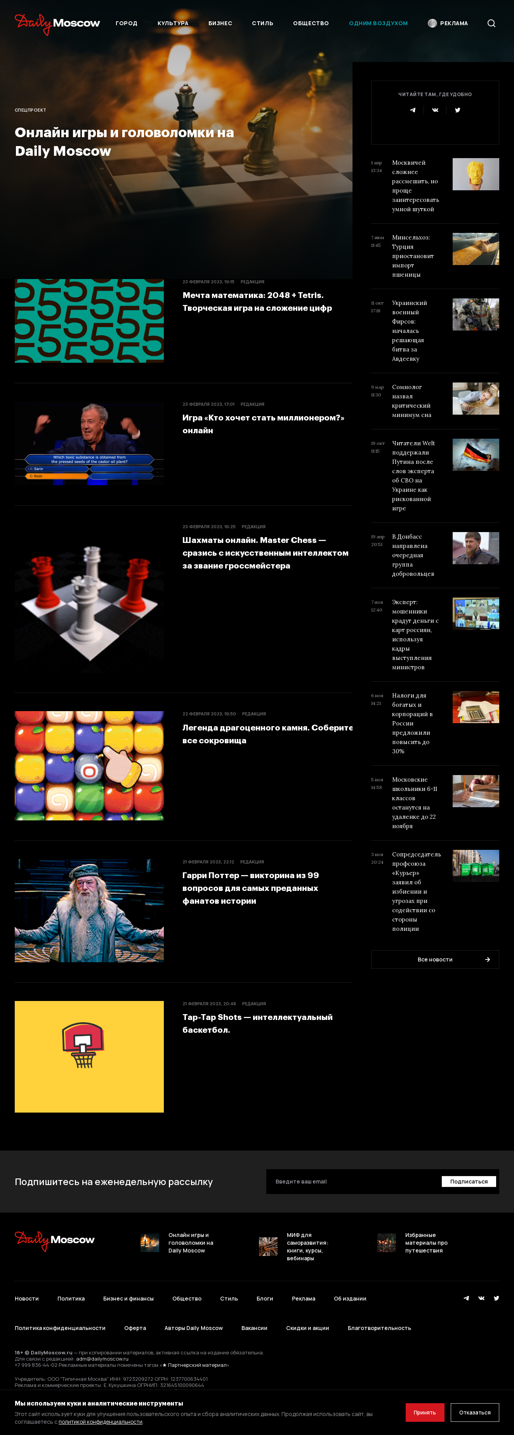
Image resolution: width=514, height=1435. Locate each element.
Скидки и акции (307, 1317)
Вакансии (254, 1317)
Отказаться (473, 1412)
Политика (71, 1295)
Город (127, 23)
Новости (27, 1295)
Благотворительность (379, 1317)
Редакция (252, 281)
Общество (311, 23)
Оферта (135, 1317)
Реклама (303, 1295)
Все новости (454, 959)
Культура (173, 23)
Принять (420, 1412)
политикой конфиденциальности (102, 1421)
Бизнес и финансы (128, 1295)
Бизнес (220, 23)
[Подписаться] (468, 1181)
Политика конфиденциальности (60, 1317)
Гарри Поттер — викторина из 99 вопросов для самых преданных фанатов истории (260, 887)
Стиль (262, 23)
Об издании (350, 1295)
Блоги (265, 1295)
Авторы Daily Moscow (194, 1317)
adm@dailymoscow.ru (102, 1345)
